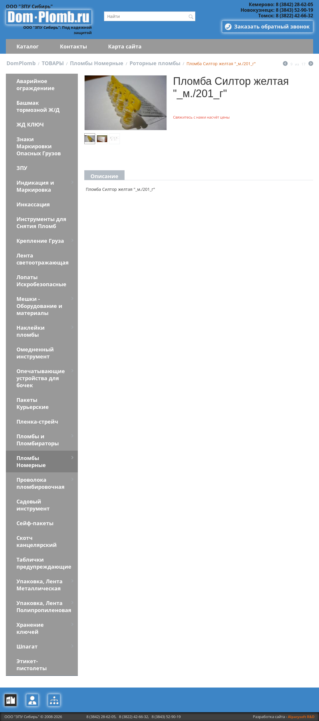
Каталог (27, 46)
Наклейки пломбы (30, 331)
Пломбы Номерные (96, 63)
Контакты (73, 46)
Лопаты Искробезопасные (41, 281)
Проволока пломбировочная (40, 483)
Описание (104, 176)
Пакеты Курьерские (32, 403)
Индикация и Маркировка (35, 186)
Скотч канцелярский (36, 541)
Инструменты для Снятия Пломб (41, 222)
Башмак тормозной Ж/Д (38, 106)
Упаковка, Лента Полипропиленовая (43, 606)
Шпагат (27, 646)
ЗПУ (21, 167)
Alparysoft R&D (301, 716)
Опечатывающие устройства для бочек (40, 378)
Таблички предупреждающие (43, 563)
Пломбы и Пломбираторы (37, 440)
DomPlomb (21, 63)
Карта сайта (125, 46)
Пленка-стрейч (37, 421)
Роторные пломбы (155, 63)
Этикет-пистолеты (31, 665)
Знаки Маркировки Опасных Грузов (38, 146)
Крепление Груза (40, 240)
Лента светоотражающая (42, 259)
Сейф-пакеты (34, 523)
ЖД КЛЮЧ (30, 124)
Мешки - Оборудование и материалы (39, 305)
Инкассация (33, 204)
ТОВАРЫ (53, 63)
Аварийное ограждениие (35, 85)
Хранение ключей (30, 628)
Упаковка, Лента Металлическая (39, 585)
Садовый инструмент (33, 505)
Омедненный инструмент (35, 353)
